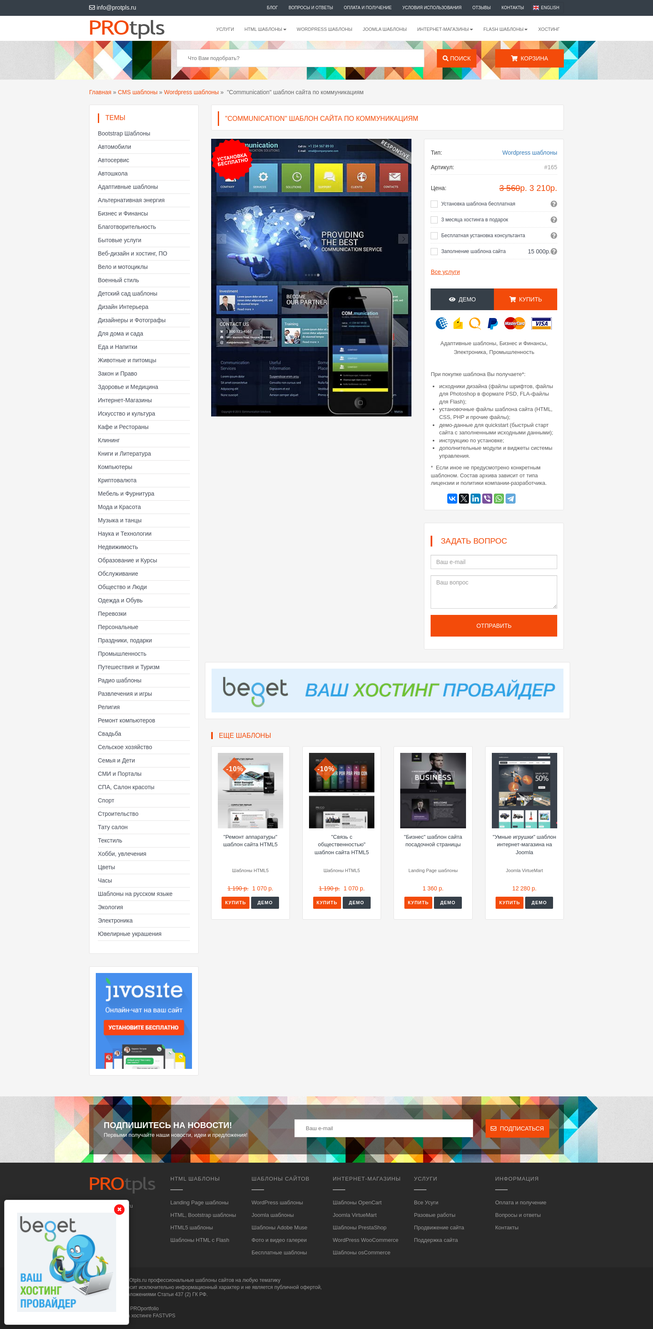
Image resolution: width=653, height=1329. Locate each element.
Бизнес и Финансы (123, 213)
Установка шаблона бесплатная (478, 204)
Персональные (118, 627)
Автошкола (112, 173)
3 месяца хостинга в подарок (474, 220)
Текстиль (110, 840)
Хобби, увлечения (122, 853)
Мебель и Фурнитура (126, 493)
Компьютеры (115, 467)
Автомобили (114, 146)
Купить (525, 299)
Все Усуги (426, 1202)
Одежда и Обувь (120, 600)
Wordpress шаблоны (191, 92)
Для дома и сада (120, 333)
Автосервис (113, 160)
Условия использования (431, 7)
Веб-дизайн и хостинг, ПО (132, 253)
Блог (272, 7)
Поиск (457, 58)
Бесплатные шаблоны (279, 1252)
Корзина (529, 58)
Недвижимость (118, 547)
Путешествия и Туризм (129, 667)
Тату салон (113, 827)
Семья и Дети (116, 760)
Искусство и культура (126, 413)
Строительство (118, 813)
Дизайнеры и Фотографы (132, 320)
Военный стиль (118, 280)
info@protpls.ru (112, 7)
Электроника (115, 920)
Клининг (109, 440)
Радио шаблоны (120, 680)
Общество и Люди (122, 587)
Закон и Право (117, 373)
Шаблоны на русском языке (135, 893)
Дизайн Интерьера (123, 306)
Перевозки (112, 613)
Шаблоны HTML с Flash (199, 1240)
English (550, 7)
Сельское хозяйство (125, 747)
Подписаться (517, 1128)
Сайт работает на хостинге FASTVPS (132, 1316)
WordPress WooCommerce (366, 1240)
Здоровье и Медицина (128, 387)
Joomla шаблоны (385, 29)
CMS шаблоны (137, 92)
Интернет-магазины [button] (445, 29)
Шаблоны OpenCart (357, 1202)
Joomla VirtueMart (354, 1215)
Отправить (493, 625)
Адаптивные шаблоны (128, 186)
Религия (109, 707)
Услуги (225, 29)
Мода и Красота (119, 507)
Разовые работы (435, 1215)
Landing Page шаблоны (199, 1202)
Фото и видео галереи (279, 1240)
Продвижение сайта (439, 1227)
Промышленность (122, 653)
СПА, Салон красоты (126, 787)
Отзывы (481, 7)
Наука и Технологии (125, 533)
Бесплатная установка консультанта (483, 235)
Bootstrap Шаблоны (124, 133)
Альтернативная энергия (131, 200)
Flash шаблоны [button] (506, 29)
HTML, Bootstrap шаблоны (203, 1215)
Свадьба (109, 733)
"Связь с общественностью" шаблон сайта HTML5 (341, 844)
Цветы (106, 867)
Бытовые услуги (119, 240)
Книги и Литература (124, 453)
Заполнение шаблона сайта (473, 251)
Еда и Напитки (117, 347)
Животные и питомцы (127, 360)
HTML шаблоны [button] (265, 29)
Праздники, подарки (125, 640)
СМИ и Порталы (120, 773)
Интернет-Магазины (125, 400)
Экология (110, 907)
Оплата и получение (368, 7)
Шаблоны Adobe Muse (279, 1227)
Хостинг (549, 29)
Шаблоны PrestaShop (359, 1227)
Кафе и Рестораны (123, 427)
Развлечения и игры (125, 693)
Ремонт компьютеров (126, 720)
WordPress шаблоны (324, 29)
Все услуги (445, 271)
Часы (105, 880)
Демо (462, 299)
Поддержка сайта (436, 1240)
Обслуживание (118, 573)
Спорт (106, 800)
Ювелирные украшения (130, 933)
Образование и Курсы (127, 560)
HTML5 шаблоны (191, 1227)
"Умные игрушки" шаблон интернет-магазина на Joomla (524, 844)
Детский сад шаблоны (127, 293)
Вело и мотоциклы (123, 266)
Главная (100, 92)
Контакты (512, 7)
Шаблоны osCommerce (361, 1252)
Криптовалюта (117, 480)
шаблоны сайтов (214, 1280)
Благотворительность (127, 226)
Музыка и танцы (120, 520)
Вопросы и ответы (311, 7)
